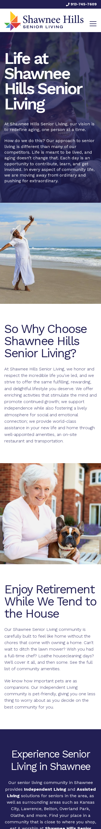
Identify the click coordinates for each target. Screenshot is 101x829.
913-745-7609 (81, 4)
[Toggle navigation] (93, 23)
